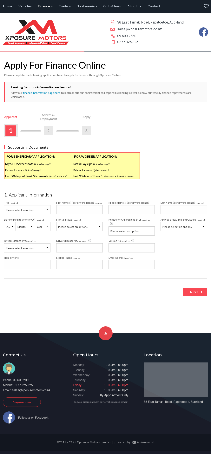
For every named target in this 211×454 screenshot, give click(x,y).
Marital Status (68, 219)
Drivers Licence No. (74, 240)
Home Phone (11, 257)
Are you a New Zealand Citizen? (183, 219)
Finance (45, 6)
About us (134, 6)
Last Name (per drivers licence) (182, 202)
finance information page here (42, 92)
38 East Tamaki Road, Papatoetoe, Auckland (150, 22)
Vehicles (25, 6)
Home (7, 6)
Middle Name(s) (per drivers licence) (129, 202)
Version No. (122, 240)
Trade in (65, 6)
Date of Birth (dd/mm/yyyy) (24, 219)
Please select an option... (21, 209)
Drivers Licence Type (20, 240)
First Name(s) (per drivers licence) (79, 202)
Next (193, 292)
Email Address (121, 257)
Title (11, 202)
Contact (154, 6)
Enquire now (21, 401)
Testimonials (87, 6)
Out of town (112, 6)
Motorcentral (143, 442)
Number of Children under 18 (129, 221)
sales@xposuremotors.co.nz (139, 29)
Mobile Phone (68, 257)
